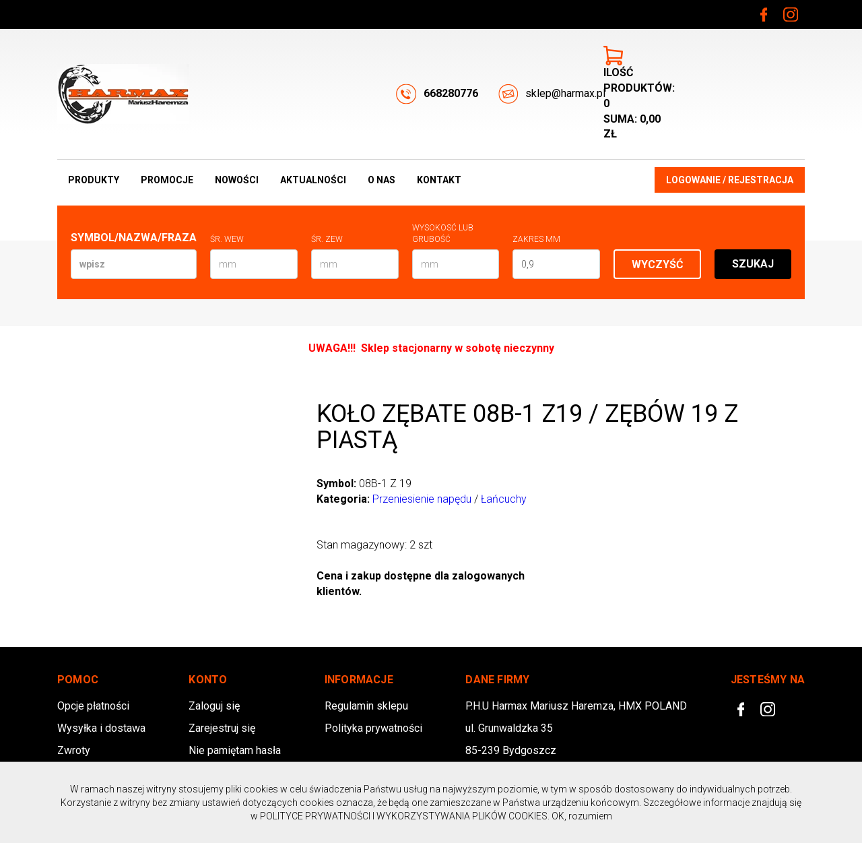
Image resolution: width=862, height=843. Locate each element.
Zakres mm (536, 239)
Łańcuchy (504, 499)
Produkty (93, 180)
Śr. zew (327, 239)
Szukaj (753, 263)
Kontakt (439, 180)
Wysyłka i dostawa (101, 728)
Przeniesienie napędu (421, 499)
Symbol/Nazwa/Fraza (134, 237)
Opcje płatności (93, 705)
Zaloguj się (214, 705)
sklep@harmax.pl (551, 94)
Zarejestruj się (222, 728)
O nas (381, 180)
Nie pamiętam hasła (235, 750)
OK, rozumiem (582, 816)
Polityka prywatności (373, 728)
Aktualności (313, 180)
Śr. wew (227, 239)
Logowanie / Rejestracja (729, 180)
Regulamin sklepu (366, 705)
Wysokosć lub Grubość (442, 233)
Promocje (167, 180)
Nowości (237, 180)
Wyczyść (657, 264)
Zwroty (73, 750)
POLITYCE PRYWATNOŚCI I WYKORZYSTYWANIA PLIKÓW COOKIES (404, 816)
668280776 (437, 94)
